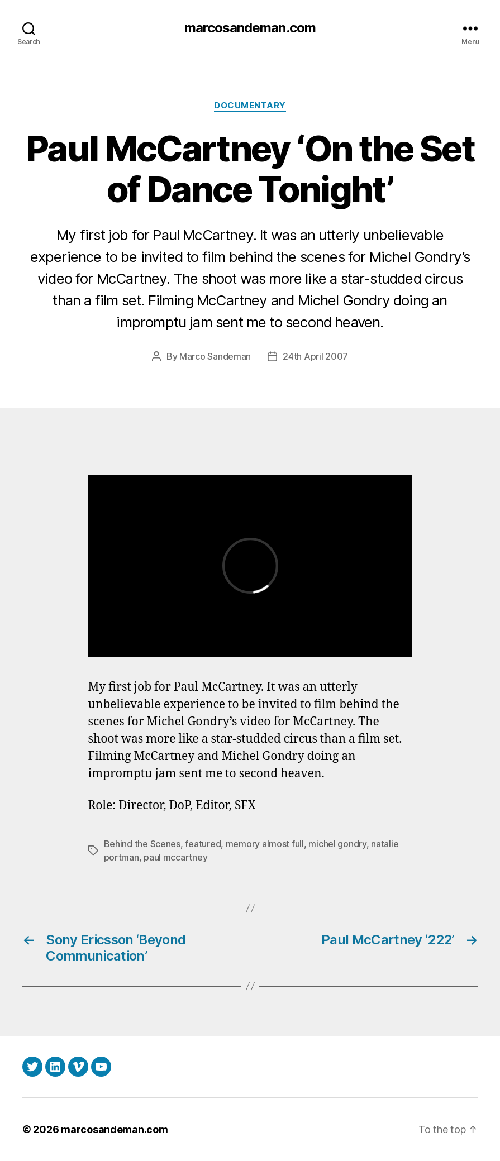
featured (203, 843)
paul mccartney (175, 857)
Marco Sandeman (215, 356)
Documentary (250, 106)
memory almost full (265, 843)
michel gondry (337, 843)
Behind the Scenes (142, 843)
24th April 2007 (315, 356)
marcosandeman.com (249, 28)
